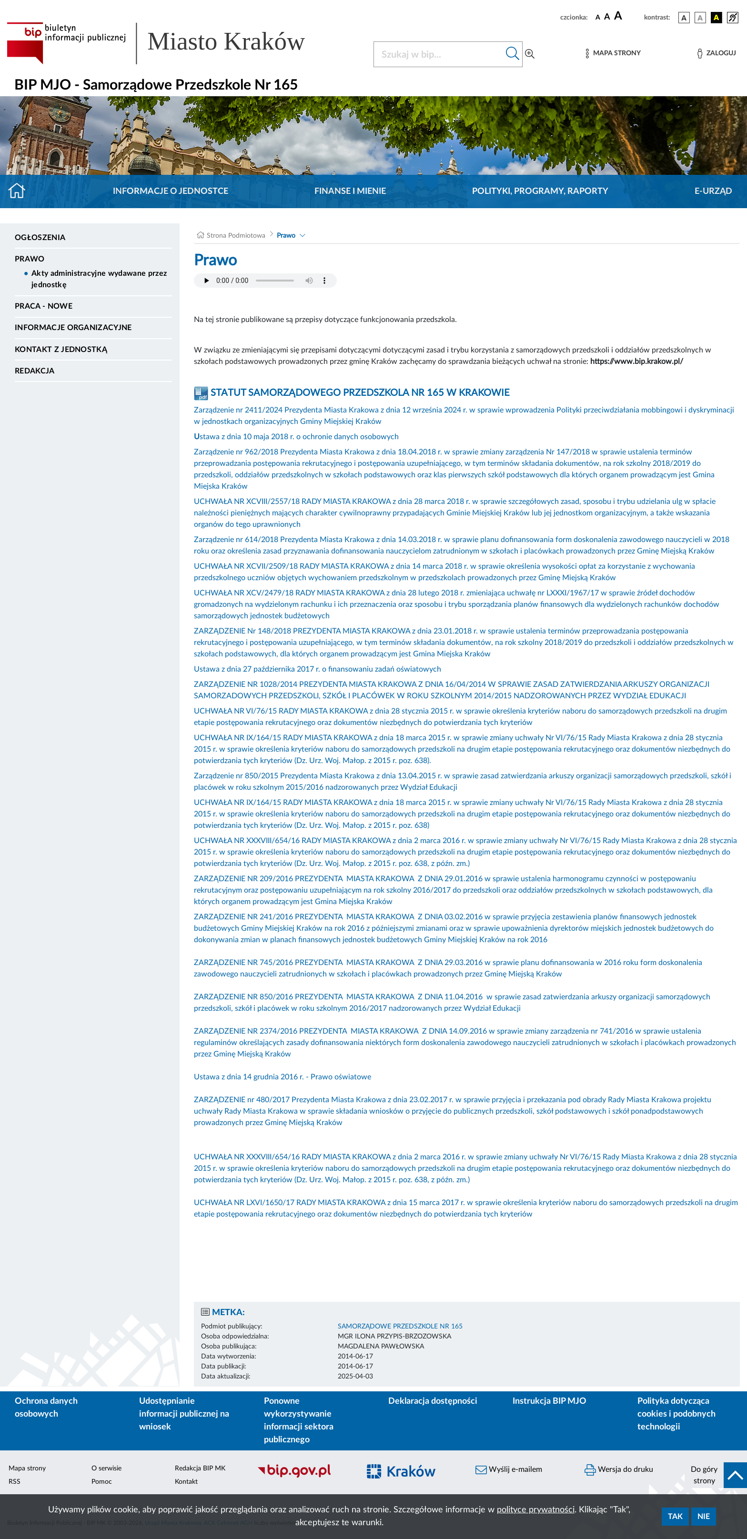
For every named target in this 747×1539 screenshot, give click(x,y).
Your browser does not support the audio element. (265, 280)
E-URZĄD (713, 191)
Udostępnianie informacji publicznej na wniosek (184, 1414)
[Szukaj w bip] (513, 54)
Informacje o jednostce (170, 191)
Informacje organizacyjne (73, 328)
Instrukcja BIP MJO (549, 1401)
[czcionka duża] (627, 16)
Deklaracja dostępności (432, 1401)
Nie (703, 1516)
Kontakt (186, 1482)
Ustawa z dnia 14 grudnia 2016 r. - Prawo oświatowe (282, 1077)
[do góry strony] (716, 1475)
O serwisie (106, 1468)
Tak (675, 1516)
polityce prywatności (536, 1510)
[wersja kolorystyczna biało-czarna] (700, 17)
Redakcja (35, 371)
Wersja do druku (619, 1470)
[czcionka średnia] (607, 17)
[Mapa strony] (613, 54)
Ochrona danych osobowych (46, 1407)
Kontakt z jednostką (61, 349)
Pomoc (101, 1482)
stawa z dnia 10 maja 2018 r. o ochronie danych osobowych (296, 437)
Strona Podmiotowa (236, 235)
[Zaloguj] (716, 54)
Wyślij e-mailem (508, 1470)
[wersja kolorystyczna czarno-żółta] (716, 17)
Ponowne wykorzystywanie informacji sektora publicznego (298, 1420)
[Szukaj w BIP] (439, 54)
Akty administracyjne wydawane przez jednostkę (99, 279)
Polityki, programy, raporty (540, 191)
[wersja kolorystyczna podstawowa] (684, 17)
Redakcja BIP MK (200, 1468)
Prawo (30, 259)
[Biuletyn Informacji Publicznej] (303, 1476)
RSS (14, 1482)
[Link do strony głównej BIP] (169, 43)
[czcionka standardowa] (598, 17)
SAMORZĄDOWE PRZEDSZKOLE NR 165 (400, 1326)
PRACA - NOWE (43, 306)
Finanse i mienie (350, 191)
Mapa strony (27, 1468)
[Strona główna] (20, 191)
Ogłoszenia (40, 237)
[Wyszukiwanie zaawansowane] (530, 54)
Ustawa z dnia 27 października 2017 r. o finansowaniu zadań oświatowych (317, 669)
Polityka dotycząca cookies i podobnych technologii (676, 1414)
